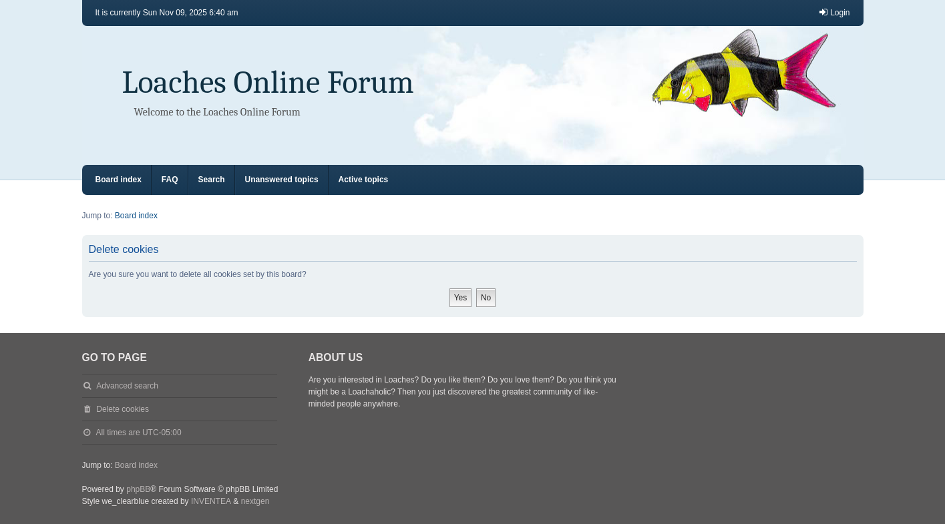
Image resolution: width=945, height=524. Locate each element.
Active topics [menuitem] (364, 179)
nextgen (255, 501)
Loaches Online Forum (268, 82)
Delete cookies (122, 409)
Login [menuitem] (833, 12)
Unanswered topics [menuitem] (282, 179)
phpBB (138, 489)
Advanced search (127, 385)
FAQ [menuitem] (170, 179)
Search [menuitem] (211, 179)
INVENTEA (211, 501)
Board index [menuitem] (119, 179)
